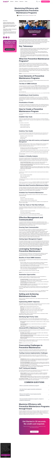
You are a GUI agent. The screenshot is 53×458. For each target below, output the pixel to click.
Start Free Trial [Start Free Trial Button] (34, 431)
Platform (16, 1)
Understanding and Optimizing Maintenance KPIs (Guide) (31, 73)
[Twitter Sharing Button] (4, 37)
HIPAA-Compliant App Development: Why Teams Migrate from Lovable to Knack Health (9, 26)
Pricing (26, 1)
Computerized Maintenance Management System (26, 85)
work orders (21, 87)
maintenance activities (22, 231)
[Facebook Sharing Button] (6, 37)
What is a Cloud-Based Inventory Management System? (31, 272)
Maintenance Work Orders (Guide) (27, 342)
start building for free (37, 414)
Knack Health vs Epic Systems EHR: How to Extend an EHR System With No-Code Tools (9, 32)
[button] (34, 385)
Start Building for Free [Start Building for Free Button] (45, 1)
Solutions (11, 1)
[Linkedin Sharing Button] (9, 37)
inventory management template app (27, 152)
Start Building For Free (10, 49)
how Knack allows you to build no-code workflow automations (31, 290)
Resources (21, 1)
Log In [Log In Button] (39, 1)
